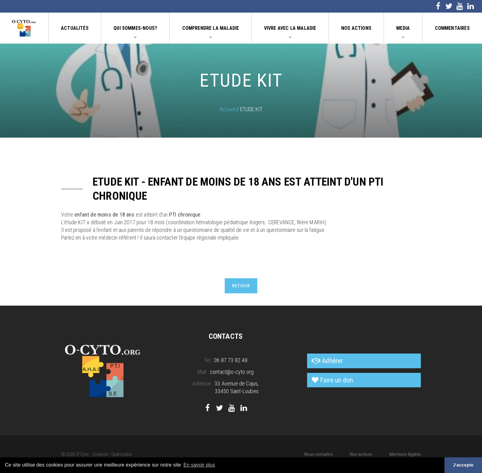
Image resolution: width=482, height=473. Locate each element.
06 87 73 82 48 (230, 360)
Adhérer (332, 361)
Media (403, 28)
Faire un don (336, 380)
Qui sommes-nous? (135, 28)
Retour (241, 286)
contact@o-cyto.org (232, 372)
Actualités (75, 28)
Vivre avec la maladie (290, 28)
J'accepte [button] (463, 465)
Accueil (227, 109)
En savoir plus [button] (199, 464)
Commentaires (452, 28)
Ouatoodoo (121, 454)
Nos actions (356, 28)
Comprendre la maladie (210, 28)
